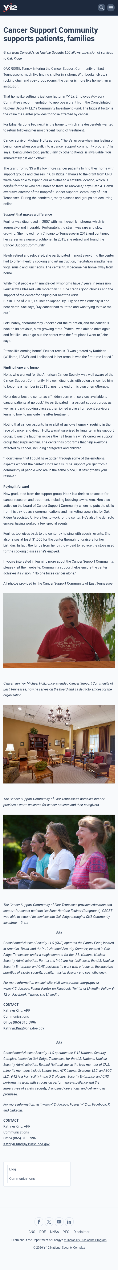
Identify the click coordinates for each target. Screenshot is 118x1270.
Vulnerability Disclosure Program (85, 1240)
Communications (22, 1179)
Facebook (64, 989)
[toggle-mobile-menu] (111, 7)
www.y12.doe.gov (16, 989)
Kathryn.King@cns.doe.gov (23, 1028)
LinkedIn (93, 989)
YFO (66, 1232)
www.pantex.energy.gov (78, 983)
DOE (42, 1232)
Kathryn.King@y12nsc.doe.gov (26, 1144)
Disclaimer (81, 1232)
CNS (32, 1232)
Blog (12, 1169)
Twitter (78, 989)
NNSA (54, 1232)
